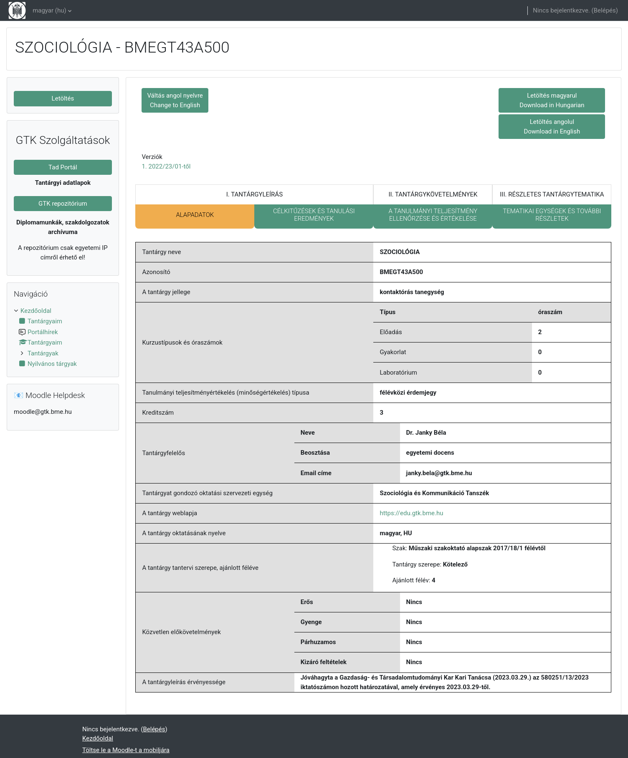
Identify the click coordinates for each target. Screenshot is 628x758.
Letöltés (63, 98)
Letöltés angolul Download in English (552, 126)
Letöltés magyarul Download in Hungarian (551, 100)
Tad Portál (62, 167)
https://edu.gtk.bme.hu (411, 513)
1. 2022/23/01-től (166, 166)
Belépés (605, 10)
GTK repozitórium (62, 203)
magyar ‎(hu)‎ (49, 10)
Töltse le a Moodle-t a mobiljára (126, 750)
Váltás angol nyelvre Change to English (175, 100)
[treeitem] (63, 337)
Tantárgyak (43, 353)
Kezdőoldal (35, 311)
